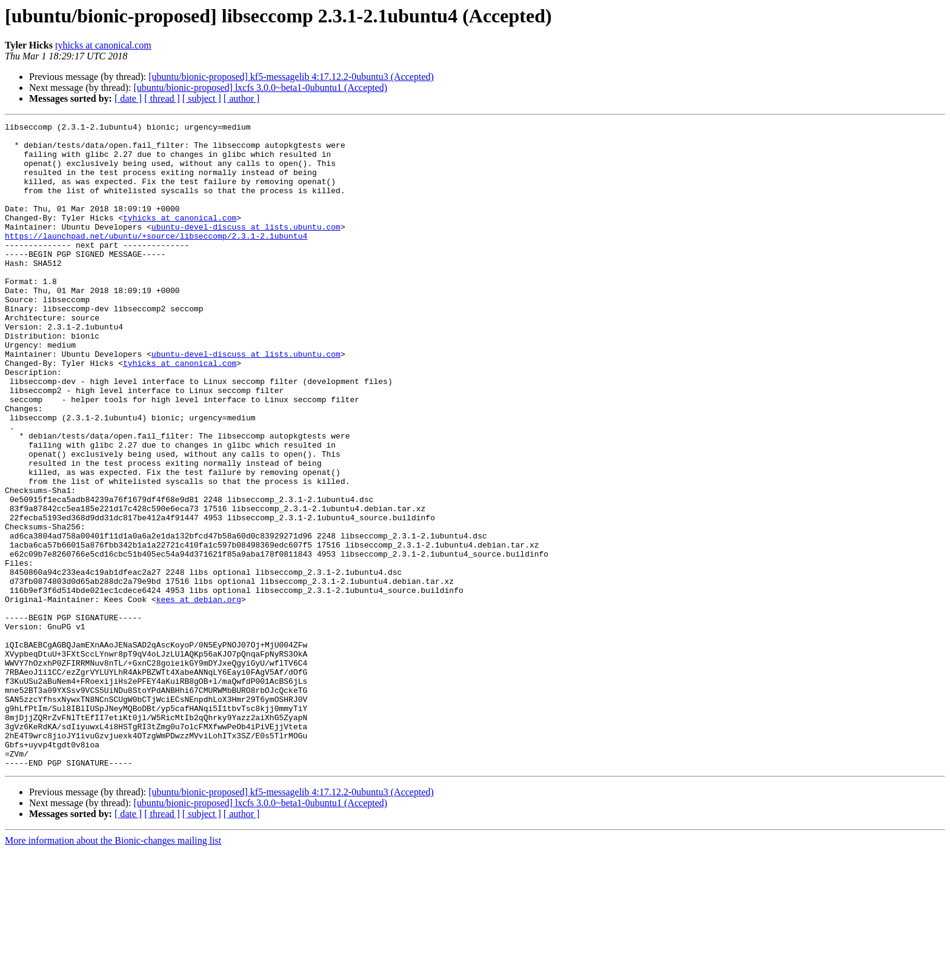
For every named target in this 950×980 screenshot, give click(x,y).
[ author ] (242, 98)
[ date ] (128, 98)
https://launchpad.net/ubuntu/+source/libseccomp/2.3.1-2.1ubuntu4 (156, 259)
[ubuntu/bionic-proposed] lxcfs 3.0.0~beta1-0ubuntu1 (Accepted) (260, 87)
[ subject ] (201, 98)
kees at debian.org (198, 695)
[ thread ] (162, 98)
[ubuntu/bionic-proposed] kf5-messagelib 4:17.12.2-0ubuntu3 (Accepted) (291, 76)
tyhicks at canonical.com (103, 45)
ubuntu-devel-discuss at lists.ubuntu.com (245, 248)
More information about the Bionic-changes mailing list (113, 969)
